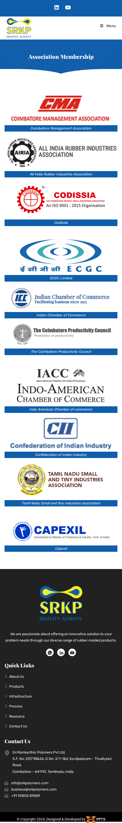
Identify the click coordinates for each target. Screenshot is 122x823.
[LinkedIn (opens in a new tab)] (56, 7)
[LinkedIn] (61, 652)
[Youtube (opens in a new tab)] (66, 7)
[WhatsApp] (50, 652)
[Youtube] (72, 652)
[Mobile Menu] (107, 26)
